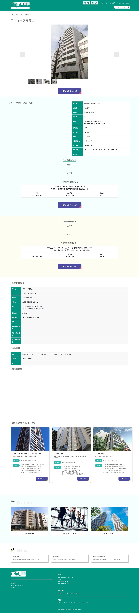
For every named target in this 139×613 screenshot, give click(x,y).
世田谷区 (60, 593)
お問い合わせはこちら (69, 91)
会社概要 (13, 583)
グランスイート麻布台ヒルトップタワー (27, 453)
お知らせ (104, 3)
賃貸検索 (94, 3)
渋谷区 (67, 593)
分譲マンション (29, 534)
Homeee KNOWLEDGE (64, 583)
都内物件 (112, 3)
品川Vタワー (58, 453)
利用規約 (13, 587)
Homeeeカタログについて (65, 577)
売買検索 (86, 3)
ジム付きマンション (69, 534)
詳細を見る (41, 478)
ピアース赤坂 (99, 453)
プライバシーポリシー (17, 585)
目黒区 (77, 593)
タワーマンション (109, 534)
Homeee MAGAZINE (124, 3)
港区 (71, 593)
